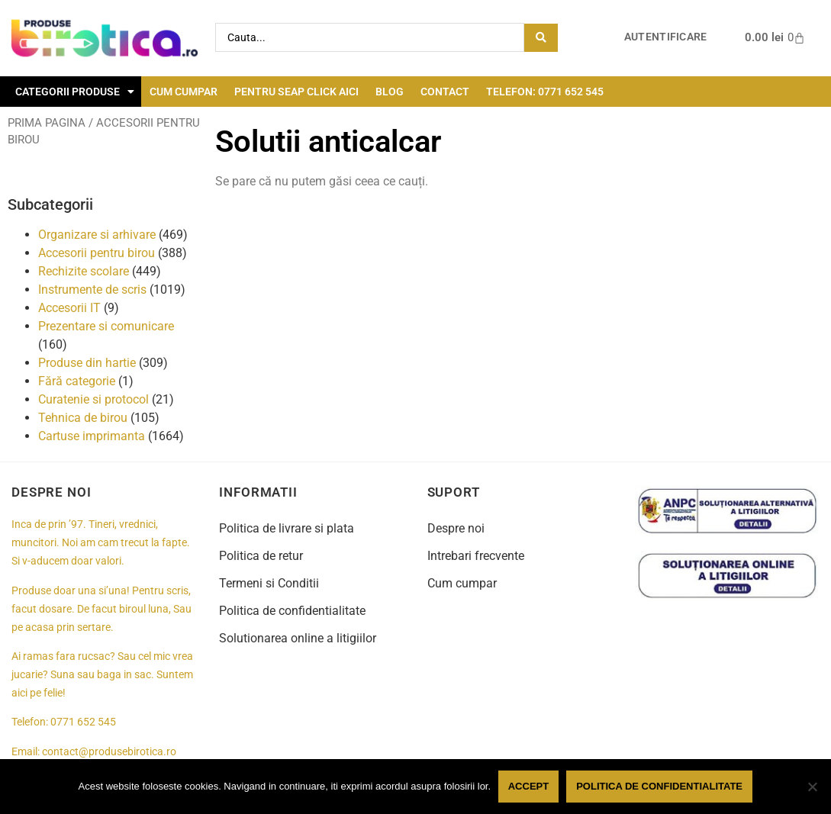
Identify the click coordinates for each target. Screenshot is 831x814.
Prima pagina (46, 123)
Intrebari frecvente (475, 556)
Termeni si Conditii (269, 583)
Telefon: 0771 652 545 (545, 91)
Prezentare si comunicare (106, 326)
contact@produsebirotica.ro (109, 751)
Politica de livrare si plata (286, 528)
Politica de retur (261, 556)
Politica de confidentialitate (292, 610)
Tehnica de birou (82, 417)
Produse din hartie (87, 363)
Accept (528, 786)
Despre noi (456, 528)
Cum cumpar (183, 91)
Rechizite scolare (83, 271)
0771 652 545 (83, 722)
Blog (389, 91)
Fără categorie (76, 381)
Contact (444, 91)
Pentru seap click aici (296, 91)
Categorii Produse (74, 92)
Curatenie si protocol (93, 399)
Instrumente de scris (92, 289)
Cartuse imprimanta (91, 436)
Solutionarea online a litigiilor (297, 638)
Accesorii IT (69, 308)
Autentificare (665, 37)
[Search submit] (541, 38)
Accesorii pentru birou (96, 253)
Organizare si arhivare (97, 234)
